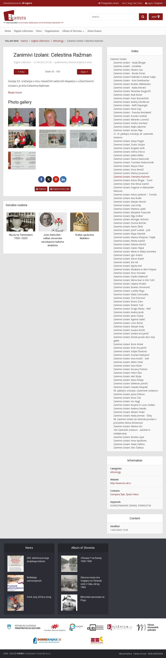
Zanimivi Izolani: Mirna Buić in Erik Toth (133, 280)
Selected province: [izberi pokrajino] (17, 3)
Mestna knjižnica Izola (80, 62)
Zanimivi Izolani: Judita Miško (128, 155)
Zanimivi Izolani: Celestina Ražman (131, 176)
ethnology (115, 472)
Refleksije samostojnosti (34, 579)
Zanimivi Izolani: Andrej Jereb (128, 312)
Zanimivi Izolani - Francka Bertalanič (132, 112)
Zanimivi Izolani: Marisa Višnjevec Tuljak (134, 237)
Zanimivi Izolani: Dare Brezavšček (131, 98)
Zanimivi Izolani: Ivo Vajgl (126, 401)
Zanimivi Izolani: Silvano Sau (128, 69)
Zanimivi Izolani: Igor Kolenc (128, 255)
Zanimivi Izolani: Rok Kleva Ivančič (131, 183)
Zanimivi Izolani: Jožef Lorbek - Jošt (131, 230)
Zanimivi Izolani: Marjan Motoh (129, 201)
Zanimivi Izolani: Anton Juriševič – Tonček (135, 194)
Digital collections (23, 31)
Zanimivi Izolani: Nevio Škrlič (128, 226)
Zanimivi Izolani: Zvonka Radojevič (131, 354)
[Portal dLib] (95, 627)
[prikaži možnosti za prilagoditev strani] (108, 3)
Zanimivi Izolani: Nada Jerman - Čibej (132, 415)
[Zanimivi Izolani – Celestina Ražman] (22, 117)
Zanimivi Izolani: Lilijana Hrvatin (129, 283)
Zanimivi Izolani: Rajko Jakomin (129, 126)
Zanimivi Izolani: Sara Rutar (127, 365)
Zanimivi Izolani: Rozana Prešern (130, 369)
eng (129, 3)
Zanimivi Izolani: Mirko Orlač (128, 362)
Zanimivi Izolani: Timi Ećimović (129, 297)
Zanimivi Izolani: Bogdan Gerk (129, 148)
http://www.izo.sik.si (120, 483)
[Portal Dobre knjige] (47, 640)
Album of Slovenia (72, 31)
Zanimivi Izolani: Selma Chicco (129, 151)
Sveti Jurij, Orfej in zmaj (39, 597)
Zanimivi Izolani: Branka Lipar (128, 437)
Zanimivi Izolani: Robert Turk (128, 305)
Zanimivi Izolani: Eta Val (125, 262)
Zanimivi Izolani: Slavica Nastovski (131, 158)
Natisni (41, 188)
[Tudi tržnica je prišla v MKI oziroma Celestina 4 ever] (83, 139)
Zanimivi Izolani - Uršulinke (127, 66)
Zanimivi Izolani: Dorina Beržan (129, 222)
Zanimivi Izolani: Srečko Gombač (130, 123)
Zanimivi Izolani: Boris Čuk (127, 397)
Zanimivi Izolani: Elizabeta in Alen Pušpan (134, 269)
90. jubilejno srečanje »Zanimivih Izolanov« (135, 390)
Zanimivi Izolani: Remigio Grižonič (130, 219)
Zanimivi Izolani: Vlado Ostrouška (130, 294)
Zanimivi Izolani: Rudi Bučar (127, 94)
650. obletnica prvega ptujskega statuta (38, 560)
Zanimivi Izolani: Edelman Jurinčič (130, 383)
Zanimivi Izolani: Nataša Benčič (129, 244)
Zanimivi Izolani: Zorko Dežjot (129, 144)
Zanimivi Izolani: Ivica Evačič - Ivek (131, 358)
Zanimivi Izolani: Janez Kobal (128, 315)
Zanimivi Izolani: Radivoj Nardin (129, 408)
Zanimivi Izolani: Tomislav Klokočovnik (133, 162)
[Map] (156, 16)
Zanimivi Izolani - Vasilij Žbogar (129, 62)
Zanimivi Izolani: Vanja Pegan (128, 141)
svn (124, 3)
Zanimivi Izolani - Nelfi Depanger (130, 105)
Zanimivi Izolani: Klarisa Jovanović (130, 173)
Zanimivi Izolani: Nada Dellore (129, 444)
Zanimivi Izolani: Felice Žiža (127, 372)
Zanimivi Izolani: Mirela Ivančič (129, 240)
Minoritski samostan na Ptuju (92, 599)
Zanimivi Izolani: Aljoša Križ (127, 265)
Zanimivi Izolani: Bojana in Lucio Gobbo (134, 404)
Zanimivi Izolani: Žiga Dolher (128, 215)
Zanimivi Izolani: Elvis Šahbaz (128, 447)
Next (83, 71)
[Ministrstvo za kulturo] (23, 627)
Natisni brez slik (59, 188)
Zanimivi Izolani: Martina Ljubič (129, 208)
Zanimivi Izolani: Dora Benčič (128, 169)
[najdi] (143, 16)
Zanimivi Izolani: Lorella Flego (128, 290)
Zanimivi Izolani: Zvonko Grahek (130, 116)
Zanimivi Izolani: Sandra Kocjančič (131, 333)
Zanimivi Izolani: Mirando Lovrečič (131, 119)
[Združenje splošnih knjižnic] (97, 640)
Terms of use (139, 653)
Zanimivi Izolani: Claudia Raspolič (130, 387)
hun (140, 3)
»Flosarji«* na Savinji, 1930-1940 (91, 560)
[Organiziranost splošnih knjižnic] (55, 627)
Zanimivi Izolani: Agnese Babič (129, 319)
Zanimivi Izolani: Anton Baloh (128, 258)
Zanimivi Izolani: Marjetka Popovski (131, 212)
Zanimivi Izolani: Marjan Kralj (128, 326)
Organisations (52, 31)
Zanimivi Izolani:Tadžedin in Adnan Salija (134, 76)
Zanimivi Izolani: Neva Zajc (127, 108)
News (39, 31)
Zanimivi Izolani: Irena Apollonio (130, 440)
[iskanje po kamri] (114, 16)
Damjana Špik (117, 494)
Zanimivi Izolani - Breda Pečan (129, 73)
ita (135, 3)
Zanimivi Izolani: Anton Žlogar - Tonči (132, 180)
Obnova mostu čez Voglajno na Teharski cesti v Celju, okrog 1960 (91, 582)
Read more (15, 92)
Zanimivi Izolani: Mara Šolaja (128, 379)
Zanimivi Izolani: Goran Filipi (127, 130)
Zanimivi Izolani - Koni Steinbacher (131, 80)
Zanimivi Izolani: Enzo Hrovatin (129, 272)
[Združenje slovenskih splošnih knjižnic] (119, 627)
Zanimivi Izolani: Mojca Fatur (128, 166)
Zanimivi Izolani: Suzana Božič (129, 330)
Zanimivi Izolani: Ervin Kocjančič (130, 347)
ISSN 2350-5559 (155, 653)
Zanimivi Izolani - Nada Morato (129, 87)
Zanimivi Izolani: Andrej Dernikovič (131, 101)
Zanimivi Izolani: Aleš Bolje (127, 376)
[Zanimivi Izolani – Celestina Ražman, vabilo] (22, 160)
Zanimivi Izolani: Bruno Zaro (128, 301)
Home (8, 31)
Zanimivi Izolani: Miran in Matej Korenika (134, 251)
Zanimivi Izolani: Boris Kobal (128, 344)
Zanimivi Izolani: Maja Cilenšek (129, 233)
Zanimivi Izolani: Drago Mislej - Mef (132, 308)
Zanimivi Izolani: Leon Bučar (128, 322)
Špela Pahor (132, 494)
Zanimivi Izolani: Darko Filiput (128, 247)
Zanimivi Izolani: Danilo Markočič (130, 276)
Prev (22, 71)
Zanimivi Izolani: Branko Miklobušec (132, 84)
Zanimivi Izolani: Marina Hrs (127, 426)
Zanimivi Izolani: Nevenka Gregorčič (132, 91)
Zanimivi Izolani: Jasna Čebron (129, 394)
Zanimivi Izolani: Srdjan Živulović (130, 351)
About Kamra (94, 31)
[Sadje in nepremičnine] (52, 139)
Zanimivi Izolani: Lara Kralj (127, 205)
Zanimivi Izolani (118, 59)
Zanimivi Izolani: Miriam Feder (129, 412)
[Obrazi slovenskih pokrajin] (147, 627)
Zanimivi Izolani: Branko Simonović (131, 287)
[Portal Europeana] (76, 627)
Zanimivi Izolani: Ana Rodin (127, 198)
